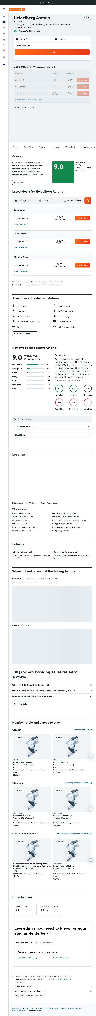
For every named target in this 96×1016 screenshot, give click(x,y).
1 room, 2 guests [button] (23, 45)
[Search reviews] (54, 419)
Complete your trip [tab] (24, 901)
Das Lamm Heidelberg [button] (62, 774)
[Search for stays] (4, 22)
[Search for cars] (4, 27)
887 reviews (34, 31)
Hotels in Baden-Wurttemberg (71, 967)
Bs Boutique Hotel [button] (60, 721)
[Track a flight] (4, 45)
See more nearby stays (83, 688)
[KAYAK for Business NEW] (4, 50)
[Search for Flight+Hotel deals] (4, 32)
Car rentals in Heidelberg (27, 916)
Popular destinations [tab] (44, 901)
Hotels (27, 967)
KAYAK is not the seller (53, 945)
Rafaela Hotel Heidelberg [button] (23, 721)
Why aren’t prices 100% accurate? (53, 954)
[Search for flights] (4, 16)
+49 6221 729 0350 (22, 27)
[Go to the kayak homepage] (17, 9)
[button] (91, 2)
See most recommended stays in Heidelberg (74, 792)
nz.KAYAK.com (17, 967)
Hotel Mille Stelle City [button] (22, 774)
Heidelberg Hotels (18, 969)
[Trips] (4, 57)
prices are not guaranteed (62, 938)
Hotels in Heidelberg (61, 916)
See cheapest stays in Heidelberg (78, 741)
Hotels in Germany (51, 967)
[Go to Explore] (4, 39)
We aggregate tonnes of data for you (53, 949)
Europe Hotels (37, 967)
